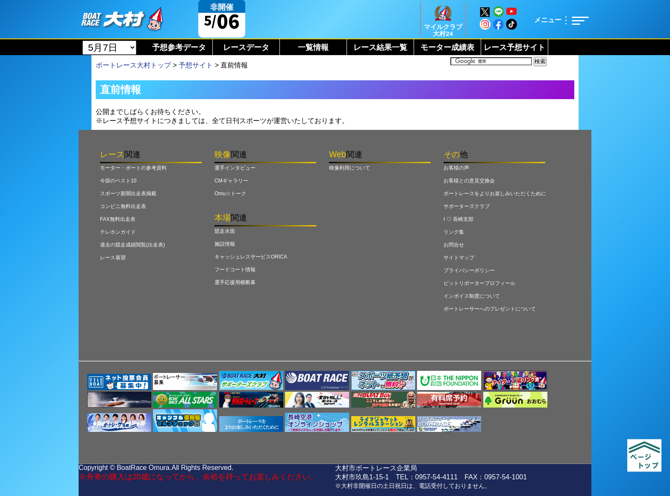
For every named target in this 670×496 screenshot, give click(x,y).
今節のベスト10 (118, 181)
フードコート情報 (235, 270)
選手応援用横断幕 (235, 282)
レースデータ (246, 47)
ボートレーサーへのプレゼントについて (490, 309)
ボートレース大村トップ (133, 65)
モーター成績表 (447, 47)
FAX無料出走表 (117, 219)
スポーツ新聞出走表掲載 (128, 194)
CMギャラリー (231, 181)
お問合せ (454, 245)
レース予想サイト (514, 47)
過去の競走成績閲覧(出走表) (132, 245)
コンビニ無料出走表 (123, 206)
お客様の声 (456, 168)
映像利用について (349, 168)
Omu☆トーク (230, 194)
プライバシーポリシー (469, 270)
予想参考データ (179, 47)
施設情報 (225, 244)
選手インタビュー (235, 168)
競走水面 (225, 231)
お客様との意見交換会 (469, 181)
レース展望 (113, 258)
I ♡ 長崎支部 (458, 219)
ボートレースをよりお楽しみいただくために (495, 194)
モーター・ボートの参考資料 (133, 168)
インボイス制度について (472, 296)
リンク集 (454, 232)
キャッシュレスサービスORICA (251, 257)
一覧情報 (313, 47)
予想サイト (196, 65)
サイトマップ (459, 258)
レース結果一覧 (380, 47)
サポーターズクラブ (467, 206)
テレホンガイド (118, 232)
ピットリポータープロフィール (479, 283)
